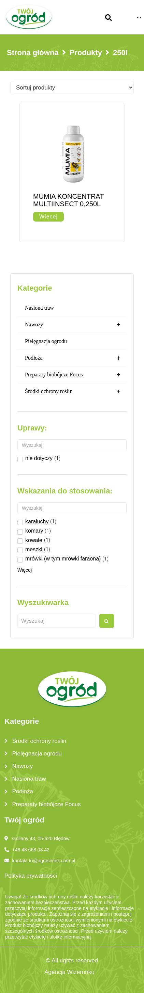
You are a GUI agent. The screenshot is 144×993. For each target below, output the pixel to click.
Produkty (86, 52)
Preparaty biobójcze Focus (76, 375)
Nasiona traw (39, 308)
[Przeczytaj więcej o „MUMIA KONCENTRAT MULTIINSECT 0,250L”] (48, 217)
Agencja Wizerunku (69, 972)
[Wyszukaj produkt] (56, 621)
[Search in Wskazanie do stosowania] (72, 508)
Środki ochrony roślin (76, 391)
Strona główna (33, 52)
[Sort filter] (72, 87)
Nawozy (76, 324)
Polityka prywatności (30, 876)
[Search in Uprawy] (72, 445)
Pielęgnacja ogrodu (46, 341)
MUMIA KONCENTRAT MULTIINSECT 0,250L (68, 200)
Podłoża (76, 358)
